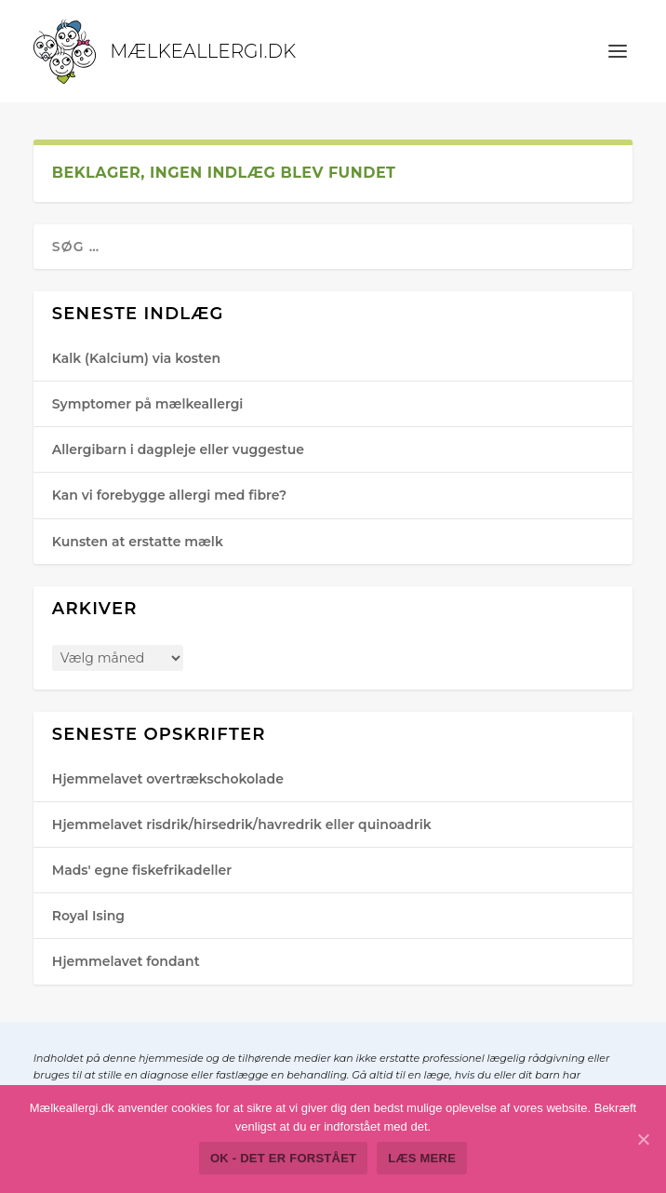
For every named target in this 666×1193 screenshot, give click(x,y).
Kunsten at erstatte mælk (137, 541)
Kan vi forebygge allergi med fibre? (169, 495)
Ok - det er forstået (283, 1158)
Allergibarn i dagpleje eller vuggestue (178, 449)
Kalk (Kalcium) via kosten (136, 358)
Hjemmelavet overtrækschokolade (168, 779)
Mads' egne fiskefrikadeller (142, 870)
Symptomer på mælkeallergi (148, 403)
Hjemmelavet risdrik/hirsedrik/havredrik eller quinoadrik (242, 824)
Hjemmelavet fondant (126, 961)
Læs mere (422, 1158)
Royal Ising (88, 915)
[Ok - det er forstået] (642, 1139)
